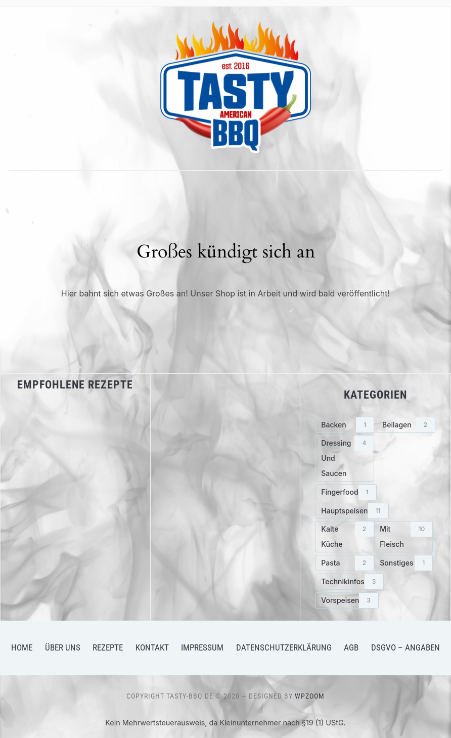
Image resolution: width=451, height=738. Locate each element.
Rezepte (108, 647)
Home (21, 647)
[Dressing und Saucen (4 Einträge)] (344, 458)
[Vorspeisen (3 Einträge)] (347, 600)
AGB (351, 647)
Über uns (62, 647)
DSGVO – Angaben (405, 647)
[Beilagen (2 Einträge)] (406, 425)
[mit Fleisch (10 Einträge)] (403, 536)
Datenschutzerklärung (284, 647)
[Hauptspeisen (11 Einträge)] (351, 511)
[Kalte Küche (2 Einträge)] (344, 536)
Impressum (202, 647)
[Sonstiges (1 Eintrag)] (403, 563)
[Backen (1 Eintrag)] (344, 425)
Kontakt (152, 647)
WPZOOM (310, 696)
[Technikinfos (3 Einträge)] (349, 582)
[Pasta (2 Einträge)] (344, 563)
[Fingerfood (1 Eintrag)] (345, 492)
